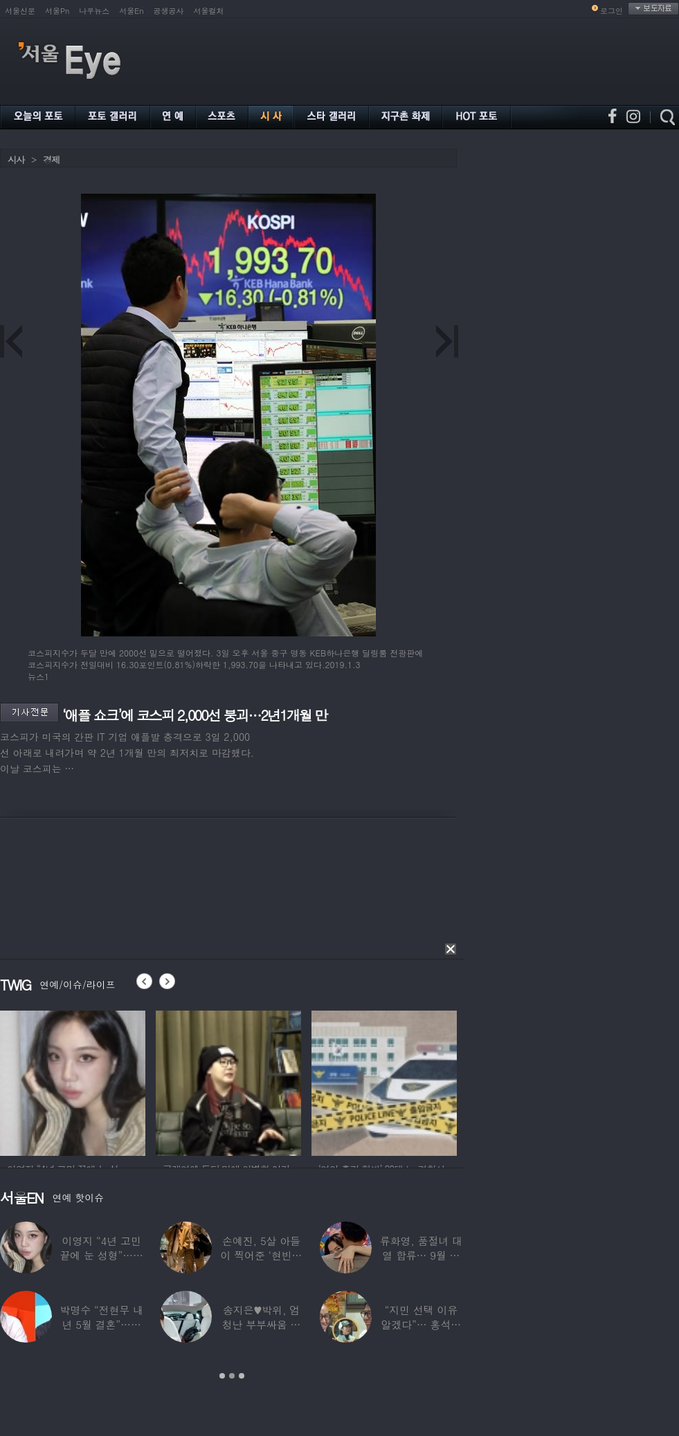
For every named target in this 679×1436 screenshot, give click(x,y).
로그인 (611, 11)
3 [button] (241, 1376)
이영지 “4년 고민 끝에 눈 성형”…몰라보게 (101, 1255)
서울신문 (20, 11)
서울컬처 (209, 11)
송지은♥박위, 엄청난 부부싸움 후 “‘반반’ (261, 1324)
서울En (131, 11)
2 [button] (232, 1376)
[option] (72, 1081)
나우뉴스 (94, 11)
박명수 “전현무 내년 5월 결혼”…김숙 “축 (101, 1324)
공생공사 (169, 11)
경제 (51, 159)
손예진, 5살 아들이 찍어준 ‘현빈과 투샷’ (261, 1255)
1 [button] (222, 1376)
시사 (16, 159)
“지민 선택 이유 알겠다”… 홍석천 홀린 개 (421, 1324)
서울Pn (57, 11)
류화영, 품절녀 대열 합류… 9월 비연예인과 (421, 1255)
